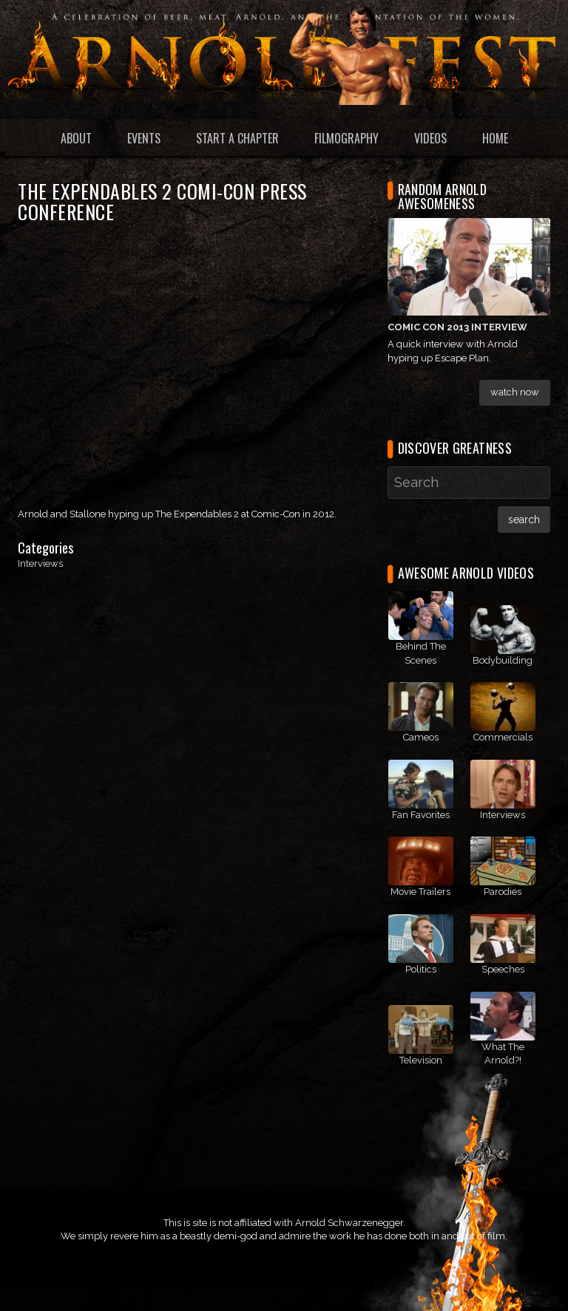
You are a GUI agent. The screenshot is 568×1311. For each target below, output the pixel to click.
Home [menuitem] (495, 138)
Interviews (40, 563)
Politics (420, 969)
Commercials (502, 737)
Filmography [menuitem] (346, 138)
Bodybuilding (502, 660)
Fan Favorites (421, 814)
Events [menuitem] (143, 138)
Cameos (421, 737)
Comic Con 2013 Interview (457, 327)
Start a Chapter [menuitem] (237, 138)
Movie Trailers (420, 891)
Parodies (502, 891)
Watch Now (514, 392)
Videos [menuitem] (430, 138)
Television (420, 1060)
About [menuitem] (76, 138)
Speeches (502, 969)
